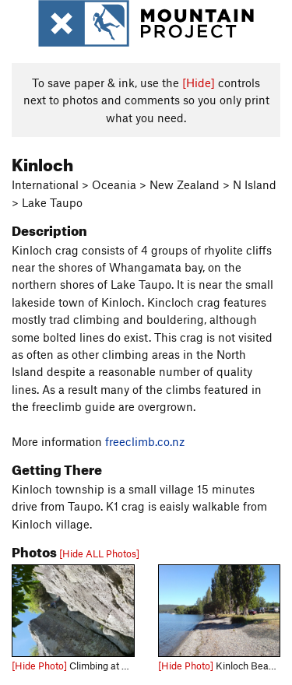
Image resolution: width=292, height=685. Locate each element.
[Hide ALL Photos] (99, 553)
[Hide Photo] (39, 665)
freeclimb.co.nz (145, 441)
